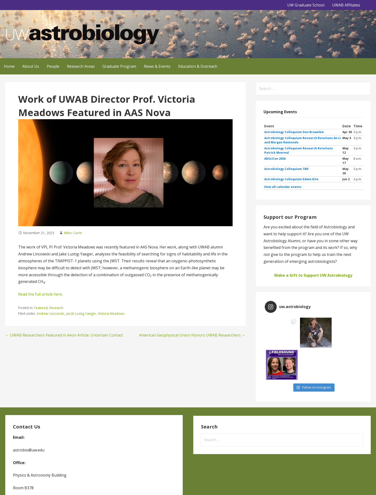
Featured (40, 307)
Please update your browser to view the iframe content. (313, 156)
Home (9, 66)
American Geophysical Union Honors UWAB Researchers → (192, 335)
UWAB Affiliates (346, 5)
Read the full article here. (40, 294)
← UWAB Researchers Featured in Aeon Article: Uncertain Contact (64, 335)
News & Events (157, 66)
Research (56, 307)
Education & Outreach (197, 66)
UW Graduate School (305, 5)
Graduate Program (119, 66)
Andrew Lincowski (50, 313)
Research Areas (81, 66)
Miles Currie (73, 233)
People (53, 66)
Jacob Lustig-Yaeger (81, 313)
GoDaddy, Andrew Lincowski (158, 484)
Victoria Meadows (111, 313)
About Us (30, 66)
